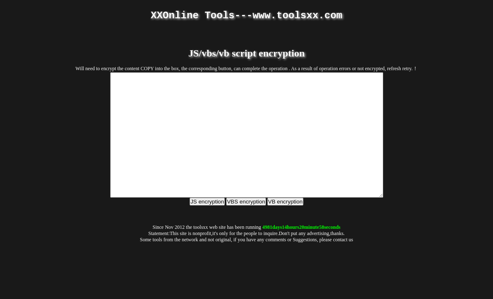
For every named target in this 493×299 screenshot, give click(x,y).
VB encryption (285, 226)
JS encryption (207, 226)
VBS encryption (246, 226)
